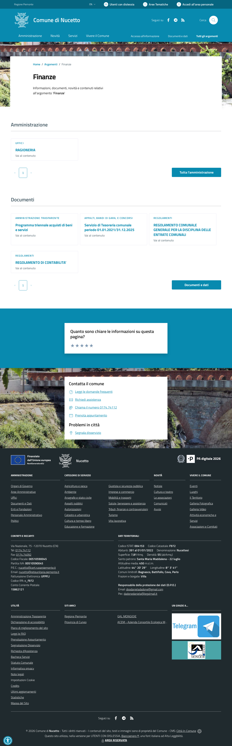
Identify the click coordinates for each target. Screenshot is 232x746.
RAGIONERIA (25, 150)
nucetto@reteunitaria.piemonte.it (39, 572)
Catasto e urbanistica (77, 515)
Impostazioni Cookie (23, 680)
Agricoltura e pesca (76, 486)
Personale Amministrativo (26, 515)
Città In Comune (186, 731)
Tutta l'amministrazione (197, 172)
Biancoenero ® (130, 736)
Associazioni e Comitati (203, 526)
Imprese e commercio (121, 492)
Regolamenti (163, 218)
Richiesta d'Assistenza (24, 651)
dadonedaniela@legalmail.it (140, 593)
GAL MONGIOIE (126, 616)
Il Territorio (196, 497)
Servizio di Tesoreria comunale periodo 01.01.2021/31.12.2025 (109, 227)
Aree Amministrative (23, 492)
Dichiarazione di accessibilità (28, 622)
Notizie (158, 486)
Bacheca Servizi (20, 657)
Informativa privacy (22, 668)
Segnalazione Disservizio (25, 645)
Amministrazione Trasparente (28, 616)
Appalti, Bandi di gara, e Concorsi (108, 218)
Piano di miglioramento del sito (29, 628)
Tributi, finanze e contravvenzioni (128, 509)
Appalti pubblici (74, 503)
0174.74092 (23, 554)
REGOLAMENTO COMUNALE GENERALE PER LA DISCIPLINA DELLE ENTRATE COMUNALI (182, 229)
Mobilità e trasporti (120, 497)
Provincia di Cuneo (75, 622)
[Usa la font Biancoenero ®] (119, 4)
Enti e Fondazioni (21, 509)
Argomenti (50, 64)
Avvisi (157, 509)
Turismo (113, 515)
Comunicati (160, 503)
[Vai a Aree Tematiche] (155, 4)
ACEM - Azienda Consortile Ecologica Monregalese (147, 622)
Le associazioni (163, 497)
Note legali (17, 674)
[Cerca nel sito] (213, 20)
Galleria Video (198, 509)
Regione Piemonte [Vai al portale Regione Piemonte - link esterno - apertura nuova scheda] (23, 4)
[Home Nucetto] (47, 20)
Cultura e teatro (163, 492)
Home (36, 64)
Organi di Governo (21, 486)
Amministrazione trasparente (37, 218)
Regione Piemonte (76, 616)
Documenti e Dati (21, 503)
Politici (15, 521)
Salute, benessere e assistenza (127, 503)
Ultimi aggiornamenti (23, 691)
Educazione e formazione (79, 526)
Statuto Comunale (22, 662)
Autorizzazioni (73, 509)
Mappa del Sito (20, 703)
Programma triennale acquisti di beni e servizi (43, 227)
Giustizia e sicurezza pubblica (126, 486)
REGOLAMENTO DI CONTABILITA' (40, 262)
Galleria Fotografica (201, 503)
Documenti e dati (197, 284)
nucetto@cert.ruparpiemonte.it (37, 567)
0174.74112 (23, 550)
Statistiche (17, 697)
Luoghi (194, 492)
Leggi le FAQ (18, 633)
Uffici (19, 143)
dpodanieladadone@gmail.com (144, 589)
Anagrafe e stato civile (78, 497)
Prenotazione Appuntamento (28, 639)
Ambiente (70, 492)
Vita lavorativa (117, 521)
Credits (15, 686)
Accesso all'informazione (145, 36)
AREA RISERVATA (114, 740)
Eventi (194, 486)
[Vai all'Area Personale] (195, 4)
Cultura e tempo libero (78, 521)
